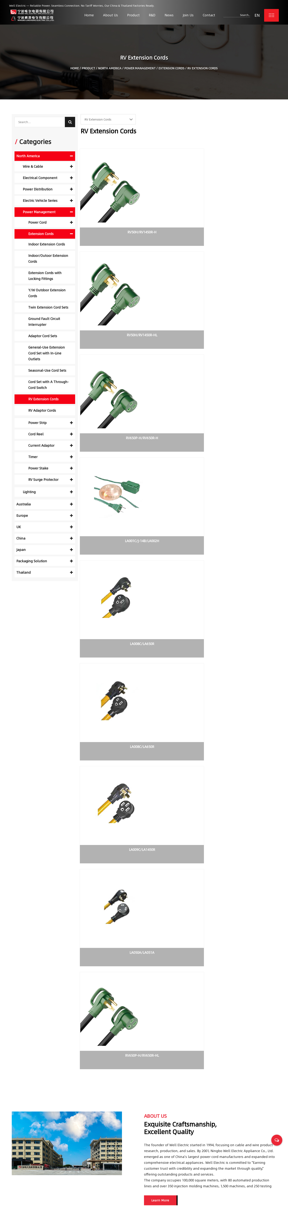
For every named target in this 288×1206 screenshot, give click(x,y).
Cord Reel (50, 434)
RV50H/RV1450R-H (110, 220)
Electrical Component (48, 178)
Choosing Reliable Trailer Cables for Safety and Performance (233, 1148)
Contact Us (124, 1179)
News (169, 15)
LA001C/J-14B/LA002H (111, 309)
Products (123, 1155)
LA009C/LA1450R (111, 398)
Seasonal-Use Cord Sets (47, 370)
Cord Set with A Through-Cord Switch (48, 385)
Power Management (140, 70)
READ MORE (23, 973)
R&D (152, 15)
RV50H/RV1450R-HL (177, 220)
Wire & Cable (48, 166)
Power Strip (50, 422)
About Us (110, 15)
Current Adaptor (50, 445)
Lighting (48, 492)
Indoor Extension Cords (46, 244)
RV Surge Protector (50, 479)
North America (109, 70)
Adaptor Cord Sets (42, 336)
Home (89, 15)
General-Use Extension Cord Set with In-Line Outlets (46, 353)
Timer (50, 457)
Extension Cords (171, 70)
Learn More (160, 706)
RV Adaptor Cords (42, 410)
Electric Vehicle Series (48, 200)
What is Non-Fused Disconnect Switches (228, 925)
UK (44, 527)
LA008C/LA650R (177, 309)
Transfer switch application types (135, 925)
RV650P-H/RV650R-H (243, 220)
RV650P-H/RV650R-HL (243, 398)
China (44, 538)
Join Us (188, 15)
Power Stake (50, 468)
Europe (44, 515)
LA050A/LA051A (177, 398)
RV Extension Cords (43, 399)
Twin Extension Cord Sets (48, 307)
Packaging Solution (44, 561)
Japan (44, 549)
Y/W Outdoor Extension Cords (47, 293)
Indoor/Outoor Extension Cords (48, 258)
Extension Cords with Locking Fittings (45, 276)
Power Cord (50, 222)
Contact (209, 15)
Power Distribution (48, 189)
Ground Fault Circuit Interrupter (44, 321)
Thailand (44, 572)
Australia (44, 504)
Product (133, 15)
